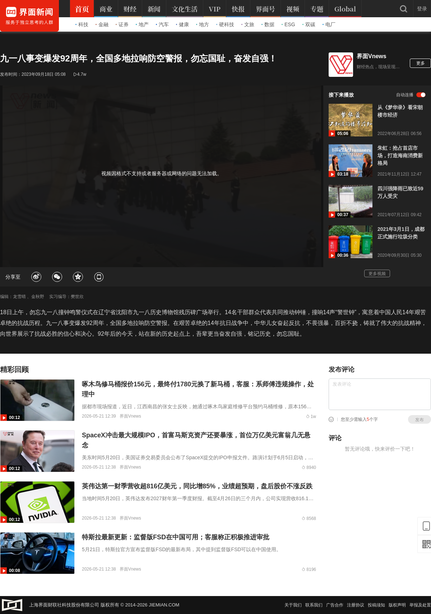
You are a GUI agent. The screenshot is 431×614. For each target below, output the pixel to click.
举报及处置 (420, 605)
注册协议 (355, 605)
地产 (142, 24)
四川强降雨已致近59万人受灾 (400, 192)
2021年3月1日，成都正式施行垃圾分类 (401, 232)
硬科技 (225, 24)
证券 (122, 24)
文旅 (247, 24)
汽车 (162, 24)
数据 (267, 24)
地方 (202, 24)
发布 (419, 419)
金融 (102, 24)
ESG (288, 24)
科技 (81, 24)
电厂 (329, 24)
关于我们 (293, 605)
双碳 (308, 24)
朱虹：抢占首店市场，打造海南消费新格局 (400, 155)
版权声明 (397, 605)
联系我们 (314, 605)
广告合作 (334, 605)
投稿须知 (376, 605)
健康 (182, 24)
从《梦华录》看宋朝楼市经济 (400, 111)
